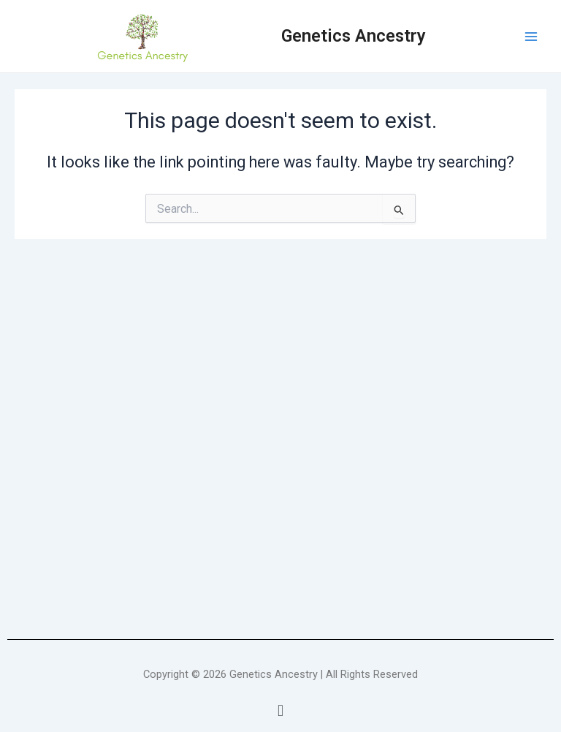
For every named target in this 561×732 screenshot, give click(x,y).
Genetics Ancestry (353, 36)
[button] (280, 711)
